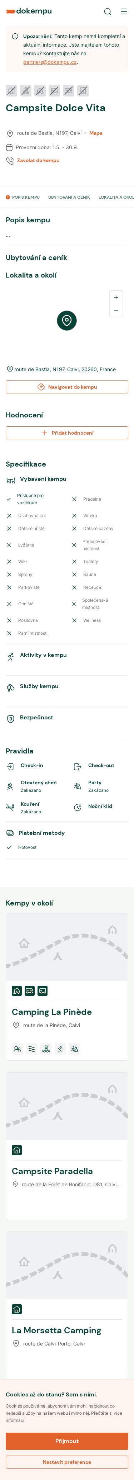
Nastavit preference (67, 1462)
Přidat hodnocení (67, 433)
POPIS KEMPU (26, 197)
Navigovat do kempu (67, 387)
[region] (67, 320)
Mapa (93, 133)
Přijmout (67, 1441)
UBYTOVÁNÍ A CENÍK (69, 197)
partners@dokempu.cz (50, 62)
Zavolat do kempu (38, 160)
